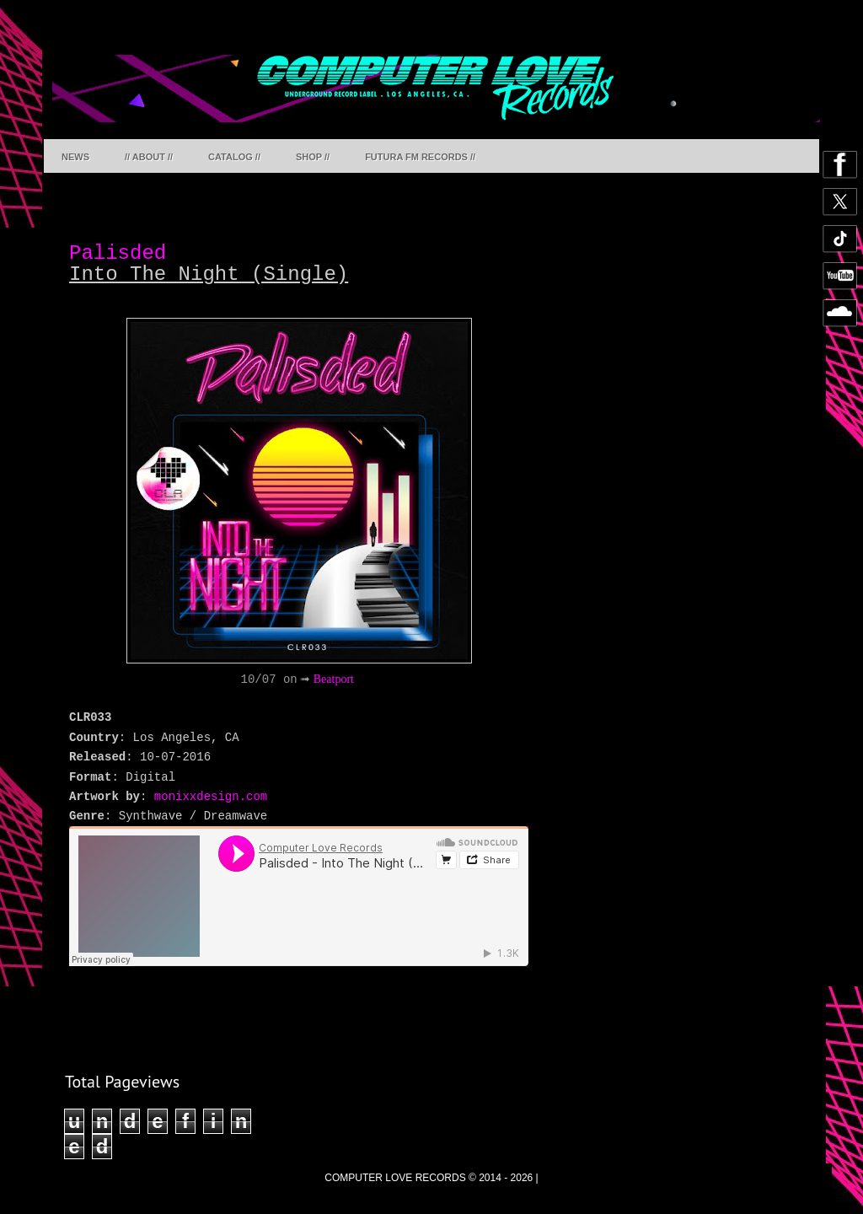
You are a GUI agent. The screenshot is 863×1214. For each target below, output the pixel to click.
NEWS (75, 157)
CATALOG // (234, 157)
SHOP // (313, 157)
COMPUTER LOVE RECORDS (394, 1178)
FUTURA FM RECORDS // (420, 157)
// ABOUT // (149, 157)
